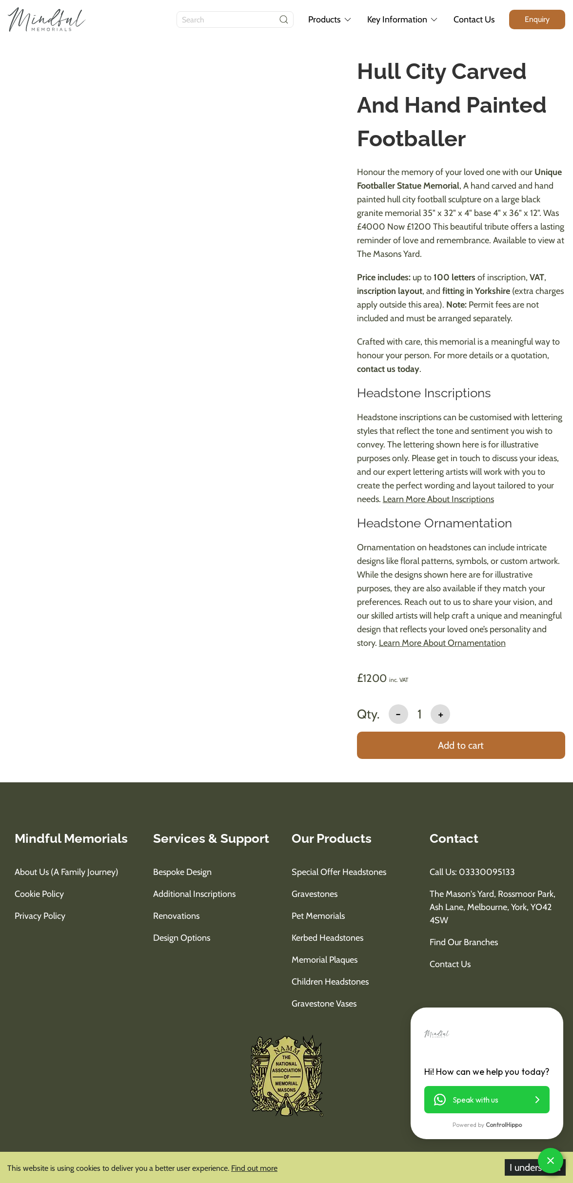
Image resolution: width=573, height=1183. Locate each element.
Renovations (176, 916)
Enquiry (537, 19)
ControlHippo (504, 1124)
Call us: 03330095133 (472, 872)
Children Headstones (330, 981)
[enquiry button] (537, 19)
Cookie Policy (39, 894)
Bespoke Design (182, 872)
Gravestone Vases (324, 1003)
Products (330, 19)
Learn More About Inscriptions (438, 499)
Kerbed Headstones (327, 937)
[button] (487, 1099)
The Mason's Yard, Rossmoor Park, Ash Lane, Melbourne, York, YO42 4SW (492, 907)
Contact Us (474, 19)
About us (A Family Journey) (67, 872)
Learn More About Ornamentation (442, 643)
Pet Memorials (318, 916)
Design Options (181, 937)
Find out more (254, 1168)
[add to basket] (461, 746)
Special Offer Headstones (339, 872)
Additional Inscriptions (194, 894)
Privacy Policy (40, 916)
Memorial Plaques (324, 959)
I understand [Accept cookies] (535, 1167)
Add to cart (461, 745)
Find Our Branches (464, 942)
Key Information (403, 19)
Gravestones (314, 894)
